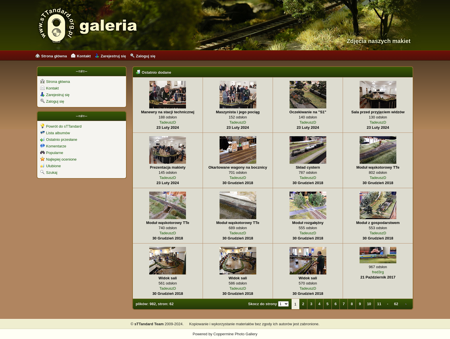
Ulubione (50, 166)
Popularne (51, 153)
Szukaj (48, 172)
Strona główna (51, 56)
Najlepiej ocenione (58, 159)
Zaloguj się (143, 56)
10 (369, 304)
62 (396, 304)
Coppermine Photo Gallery (235, 334)
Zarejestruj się (110, 56)
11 (379, 304)
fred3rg (378, 272)
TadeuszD (167, 122)
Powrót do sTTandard (61, 126)
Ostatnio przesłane (58, 139)
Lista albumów (55, 133)
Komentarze (53, 146)
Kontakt (81, 56)
